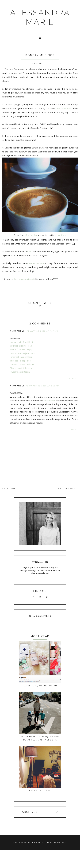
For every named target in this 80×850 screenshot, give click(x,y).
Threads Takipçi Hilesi (20, 360)
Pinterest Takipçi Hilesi (21, 356)
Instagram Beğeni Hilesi (21, 342)
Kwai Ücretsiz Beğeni (20, 371)
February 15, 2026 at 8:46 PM (42, 386)
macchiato (61, 235)
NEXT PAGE (9, 488)
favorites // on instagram (40, 686)
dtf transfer (49, 400)
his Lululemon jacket (24, 279)
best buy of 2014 (40, 791)
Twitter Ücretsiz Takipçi (21, 349)
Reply (73, 378)
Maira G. (62, 842)
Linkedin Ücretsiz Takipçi (22, 364)
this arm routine (64, 108)
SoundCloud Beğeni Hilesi (22, 353)
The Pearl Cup (31, 235)
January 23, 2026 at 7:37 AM (42, 331)
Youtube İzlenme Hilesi (21, 345)
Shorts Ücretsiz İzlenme (21, 368)
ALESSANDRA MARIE (40, 17)
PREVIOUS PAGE (68, 488)
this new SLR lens (35, 263)
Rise (29, 251)
